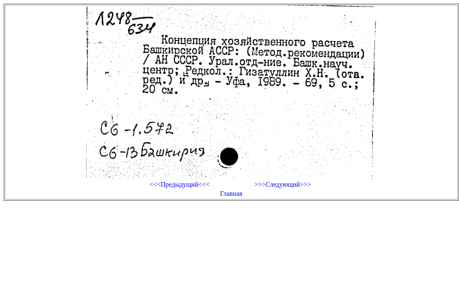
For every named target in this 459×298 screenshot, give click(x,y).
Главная (231, 193)
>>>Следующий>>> (282, 184)
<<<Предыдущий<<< (180, 184)
